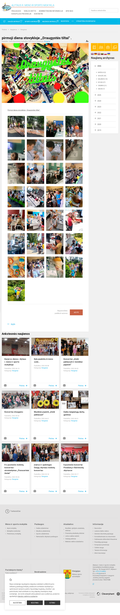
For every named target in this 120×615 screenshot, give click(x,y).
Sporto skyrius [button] (32, 21)
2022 (99, 113)
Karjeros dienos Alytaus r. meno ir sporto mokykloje (15, 362)
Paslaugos (16, 11)
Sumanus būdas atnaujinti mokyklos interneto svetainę (87, 595)
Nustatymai (17, 603)
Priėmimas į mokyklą (14, 534)
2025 (99, 95)
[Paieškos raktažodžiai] (103, 10)
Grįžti (13, 324)
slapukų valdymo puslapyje (28, 596)
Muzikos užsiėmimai (43, 531)
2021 (99, 118)
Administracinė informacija (51, 11)
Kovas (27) (101, 82)
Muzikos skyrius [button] (50, 21)
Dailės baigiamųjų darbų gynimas (74, 413)
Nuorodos (97, 528)
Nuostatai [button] (65, 21)
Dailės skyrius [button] (15, 21)
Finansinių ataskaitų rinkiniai (74, 533)
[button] (102, 5)
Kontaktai (38, 14)
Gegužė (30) (102, 76)
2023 (99, 107)
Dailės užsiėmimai (42, 528)
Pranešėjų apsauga (100, 542)
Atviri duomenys (99, 553)
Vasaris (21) (102, 85)
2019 (99, 130)
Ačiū (76, 312)
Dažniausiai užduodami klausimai (105, 539)
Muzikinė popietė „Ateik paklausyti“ (44, 413)
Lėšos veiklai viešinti (72, 536)
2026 (99, 66)
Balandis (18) (102, 79)
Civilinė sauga (99, 547)
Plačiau (22, 386)
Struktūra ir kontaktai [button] (85, 21)
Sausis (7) (101, 89)
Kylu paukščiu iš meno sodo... (43, 360)
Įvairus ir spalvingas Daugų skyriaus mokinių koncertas (44, 468)
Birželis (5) (102, 72)
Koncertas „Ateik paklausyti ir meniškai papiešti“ (73, 362)
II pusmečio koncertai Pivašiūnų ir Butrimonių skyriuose (74, 468)
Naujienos (13, 29)
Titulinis (4, 29)
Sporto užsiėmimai (42, 534)
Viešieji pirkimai (70, 539)
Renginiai (24, 29)
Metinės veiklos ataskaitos (74, 541)
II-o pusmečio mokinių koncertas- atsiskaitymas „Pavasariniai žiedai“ (16, 469)
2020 (99, 124)
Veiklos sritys (30, 11)
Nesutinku (35, 603)
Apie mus (69, 11)
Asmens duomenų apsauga (103, 534)
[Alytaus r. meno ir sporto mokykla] (6, 7)
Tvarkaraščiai (12, 511)
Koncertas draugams (13, 412)
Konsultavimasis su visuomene (104, 536)
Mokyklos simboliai (13, 531)
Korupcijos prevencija (21, 14)
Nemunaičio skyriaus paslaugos (47, 536)
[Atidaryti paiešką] (115, 10)
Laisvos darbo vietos (101, 531)
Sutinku (52, 603)
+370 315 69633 (100, 571)
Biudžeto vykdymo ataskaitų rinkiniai (74, 529)
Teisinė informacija (100, 550)
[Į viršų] (118, 594)
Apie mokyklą (11, 528)
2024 (99, 101)
